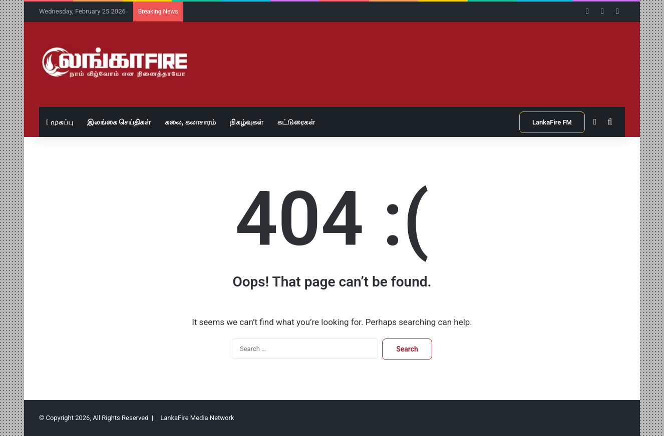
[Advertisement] (432, 54)
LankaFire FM (552, 122)
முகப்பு (59, 122)
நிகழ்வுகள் (246, 122)
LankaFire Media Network (197, 418)
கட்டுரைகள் (296, 122)
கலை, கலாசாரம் (190, 122)
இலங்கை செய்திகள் (119, 122)
